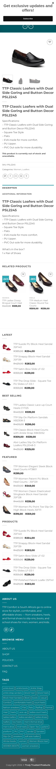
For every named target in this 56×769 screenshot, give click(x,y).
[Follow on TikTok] (11, 629)
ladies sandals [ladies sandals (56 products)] (25, 717)
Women (17, 169)
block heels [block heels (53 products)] (43, 693)
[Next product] (25, 26)
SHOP (5, 654)
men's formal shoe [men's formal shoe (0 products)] (33, 722)
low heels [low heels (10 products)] (17, 722)
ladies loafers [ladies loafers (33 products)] (9, 717)
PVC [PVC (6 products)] (22, 731)
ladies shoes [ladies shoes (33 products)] (41, 717)
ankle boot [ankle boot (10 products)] (8, 688)
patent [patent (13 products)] (45, 727)
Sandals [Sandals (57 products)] (40, 731)
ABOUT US (8, 648)
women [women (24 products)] (22, 741)
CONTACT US (9, 665)
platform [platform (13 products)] (7, 731)
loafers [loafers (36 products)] (6, 722)
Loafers (25, 169)
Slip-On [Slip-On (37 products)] (7, 736)
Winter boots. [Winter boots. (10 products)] (9, 741)
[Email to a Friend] (15, 176)
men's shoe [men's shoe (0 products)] (8, 727)
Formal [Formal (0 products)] (48, 707)
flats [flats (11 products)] (31, 707)
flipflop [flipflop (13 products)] (39, 707)
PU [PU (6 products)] (15, 731)
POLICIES (7, 660)
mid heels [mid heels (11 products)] (22, 727)
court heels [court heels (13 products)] (39, 702)
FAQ (4, 671)
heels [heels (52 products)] (13, 712)
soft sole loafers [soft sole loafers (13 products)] (32, 736)
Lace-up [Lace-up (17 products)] (23, 712)
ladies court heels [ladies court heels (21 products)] (38, 712)
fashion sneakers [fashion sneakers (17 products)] (11, 707)
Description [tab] (9, 188)
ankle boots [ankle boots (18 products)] (22, 688)
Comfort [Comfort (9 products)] (7, 702)
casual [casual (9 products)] (43, 698)
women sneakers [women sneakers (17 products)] (30, 746)
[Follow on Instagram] (6, 629)
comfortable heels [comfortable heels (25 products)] (23, 702)
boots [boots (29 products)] (35, 698)
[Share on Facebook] (10, 176)
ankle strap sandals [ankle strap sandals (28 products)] (12, 693)
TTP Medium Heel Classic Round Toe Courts (38, 303)
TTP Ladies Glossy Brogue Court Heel (12, 301)
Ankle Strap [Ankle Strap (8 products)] (36, 688)
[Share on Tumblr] (26, 176)
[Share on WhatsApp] (5, 176)
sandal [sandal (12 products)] (30, 731)
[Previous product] (31, 26)
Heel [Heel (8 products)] (5, 712)
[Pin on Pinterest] (21, 176)
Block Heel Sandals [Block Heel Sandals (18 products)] (12, 698)
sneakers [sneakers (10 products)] (17, 736)
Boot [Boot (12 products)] (27, 698)
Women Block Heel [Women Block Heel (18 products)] (38, 741)
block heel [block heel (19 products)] (30, 693)
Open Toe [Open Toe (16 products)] (34, 727)
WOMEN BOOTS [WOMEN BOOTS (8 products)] (11, 746)
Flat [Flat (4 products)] (24, 707)
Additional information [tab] (17, 194)
